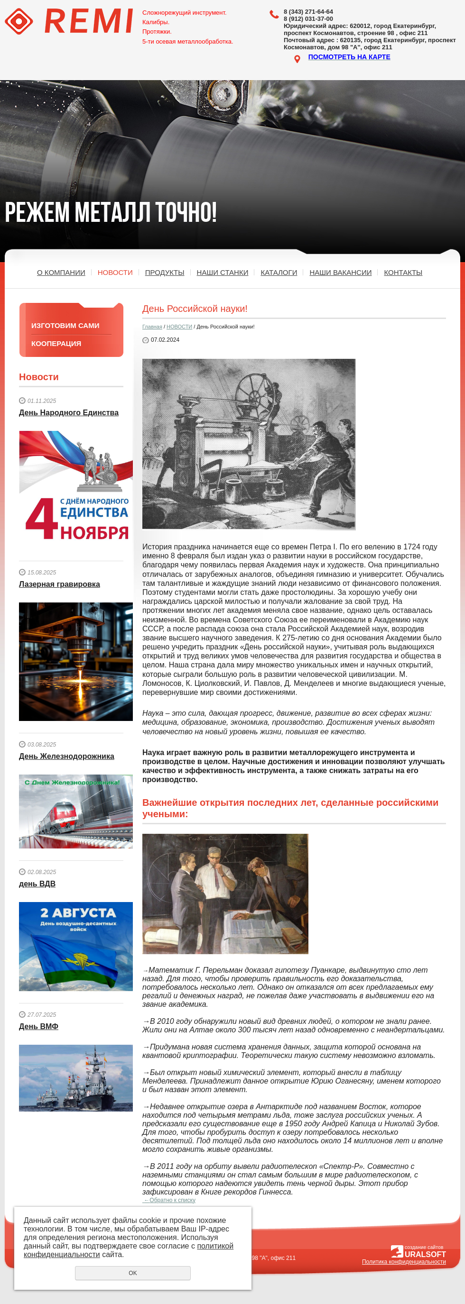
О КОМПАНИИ (61, 272)
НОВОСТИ (115, 272)
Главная (152, 326)
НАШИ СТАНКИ (223, 272)
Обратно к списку (168, 1200)
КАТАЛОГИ (278, 272)
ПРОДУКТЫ (165, 272)
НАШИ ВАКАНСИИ (340, 272)
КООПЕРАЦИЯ (56, 343)
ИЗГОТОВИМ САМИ (65, 325)
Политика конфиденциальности (404, 1261)
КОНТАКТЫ (403, 272)
